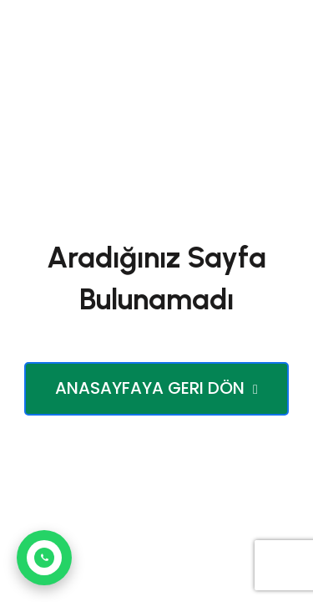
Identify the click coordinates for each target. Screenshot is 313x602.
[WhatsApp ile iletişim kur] (44, 557)
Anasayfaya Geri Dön (156, 388)
